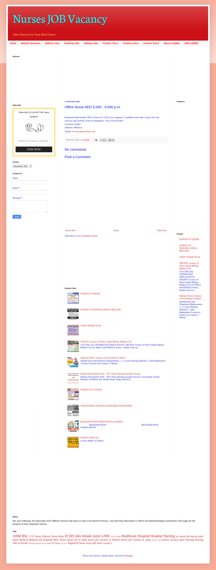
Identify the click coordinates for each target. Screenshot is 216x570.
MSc (56, 539)
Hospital (144, 536)
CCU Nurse (35, 536)
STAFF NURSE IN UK (90, 326)
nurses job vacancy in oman (136, 539)
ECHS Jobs (73, 536)
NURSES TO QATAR (90, 294)
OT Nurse (55, 543)
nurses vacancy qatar (173, 539)
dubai (61, 536)
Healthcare (129, 536)
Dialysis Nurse (50, 536)
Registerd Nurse (76, 543)
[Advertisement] (86, 75)
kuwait (194, 536)
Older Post (161, 230)
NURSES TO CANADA (91, 390)
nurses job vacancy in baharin (104, 539)
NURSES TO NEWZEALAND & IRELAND (100, 309)
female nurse (91, 536)
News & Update (172, 43)
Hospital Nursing (163, 536)
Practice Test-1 (111, 43)
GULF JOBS (115, 536)
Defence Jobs (52, 43)
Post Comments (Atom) (87, 236)
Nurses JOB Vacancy (60, 18)
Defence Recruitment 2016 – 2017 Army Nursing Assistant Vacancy (110, 374)
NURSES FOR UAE (89, 438)
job (188, 536)
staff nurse (96, 543)
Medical (23, 539)
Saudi (88, 543)
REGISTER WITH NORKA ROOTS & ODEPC (101, 422)
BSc (25, 536)
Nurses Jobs (157, 540)
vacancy (107, 543)
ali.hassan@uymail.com (83, 131)
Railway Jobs (91, 43)
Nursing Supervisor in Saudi (39, 543)
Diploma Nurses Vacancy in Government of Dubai (102, 358)
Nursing (189, 539)
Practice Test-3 (151, 43)
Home (13, 43)
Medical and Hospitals (41, 539)
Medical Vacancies (30, 43)
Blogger (129, 556)
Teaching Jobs (71, 43)
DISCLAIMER (191, 43)
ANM (17, 536)
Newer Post (70, 230)
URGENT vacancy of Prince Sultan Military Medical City (106, 342)
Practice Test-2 (131, 43)
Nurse (63, 539)
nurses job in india (77, 539)
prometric (64, 543)
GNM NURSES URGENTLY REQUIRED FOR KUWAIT (106, 406)
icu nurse (180, 536)
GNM (105, 536)
